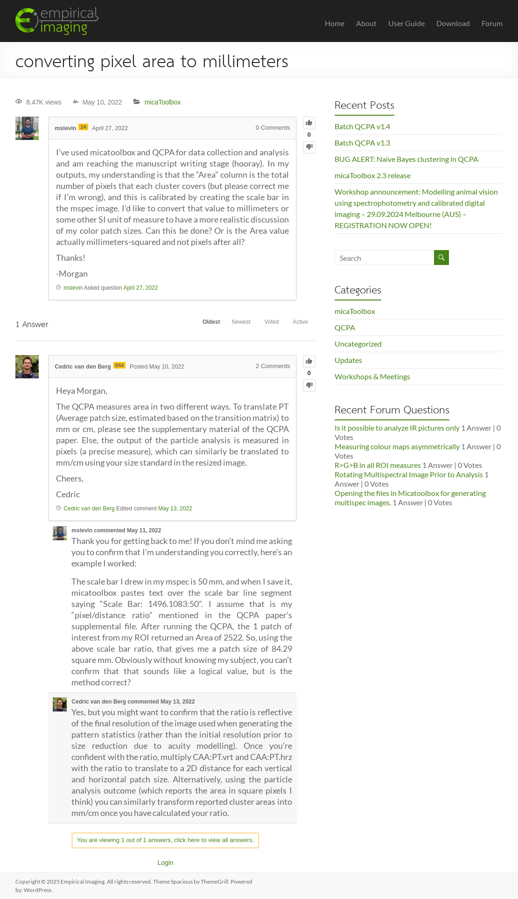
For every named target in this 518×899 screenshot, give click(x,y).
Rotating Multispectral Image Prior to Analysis (409, 474)
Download (453, 23)
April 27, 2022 (140, 288)
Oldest (193, 324)
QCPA (345, 327)
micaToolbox (163, 102)
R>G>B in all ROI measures (378, 464)
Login (165, 862)
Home (334, 23)
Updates (348, 359)
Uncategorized (358, 343)
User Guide (406, 23)
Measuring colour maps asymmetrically (397, 446)
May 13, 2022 (175, 508)
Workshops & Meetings (372, 376)
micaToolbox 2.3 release (373, 175)
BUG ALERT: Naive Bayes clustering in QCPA (406, 158)
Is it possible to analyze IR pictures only (397, 427)
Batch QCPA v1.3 (362, 142)
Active (298, 324)
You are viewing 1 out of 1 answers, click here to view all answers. (165, 839)
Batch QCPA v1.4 (362, 126)
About (366, 23)
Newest (228, 324)
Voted (264, 324)
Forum (492, 23)
